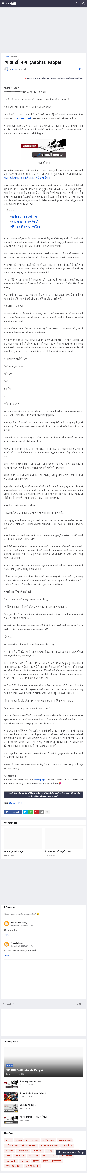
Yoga (8, 1155)
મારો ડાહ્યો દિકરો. (23, 118)
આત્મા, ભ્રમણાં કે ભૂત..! (14, 851)
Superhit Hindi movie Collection (34, 1093)
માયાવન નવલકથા (32, 1140)
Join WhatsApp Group (71, 1152)
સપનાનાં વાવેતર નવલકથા (49, 1145)
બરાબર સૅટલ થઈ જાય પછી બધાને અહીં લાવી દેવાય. (27, 178)
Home (6, 56)
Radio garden (11, 1160)
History (49, 1150)
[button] (3, 3)
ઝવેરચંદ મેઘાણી (67, 1145)
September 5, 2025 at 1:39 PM (22, 946)
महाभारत (35, 1160)
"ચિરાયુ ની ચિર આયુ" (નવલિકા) (25, 226)
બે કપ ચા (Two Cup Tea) (30, 1081)
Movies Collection (49, 1155)
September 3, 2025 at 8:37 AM (22, 925)
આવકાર (11, 3)
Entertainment (23, 1150)
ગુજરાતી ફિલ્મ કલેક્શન (13, 1166)
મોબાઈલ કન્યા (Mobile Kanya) (24, 1070)
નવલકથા (19, 1140)
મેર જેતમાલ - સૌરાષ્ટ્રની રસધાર (24, 216)
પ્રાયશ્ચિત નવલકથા (48, 1140)
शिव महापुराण (56, 1160)
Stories (14, 56)
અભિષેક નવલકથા (12, 1145)
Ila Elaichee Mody (19, 922)
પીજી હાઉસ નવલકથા (29, 1145)
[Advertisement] (43, 30)
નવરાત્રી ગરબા (37, 1150)
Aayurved (9, 1150)
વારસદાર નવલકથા (65, 1140)
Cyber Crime (33, 1155)
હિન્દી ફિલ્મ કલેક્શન (32, 1166)
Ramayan (24, 1160)
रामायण (45, 1160)
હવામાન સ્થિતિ (19, 1155)
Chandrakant (17, 943)
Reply (6, 934)
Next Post (80, 1003)
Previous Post (8, 1003)
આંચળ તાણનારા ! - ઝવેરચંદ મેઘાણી (33, 1117)
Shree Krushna (66, 1155)
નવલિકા (19, 803)
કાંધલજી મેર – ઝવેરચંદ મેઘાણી (24, 221)
